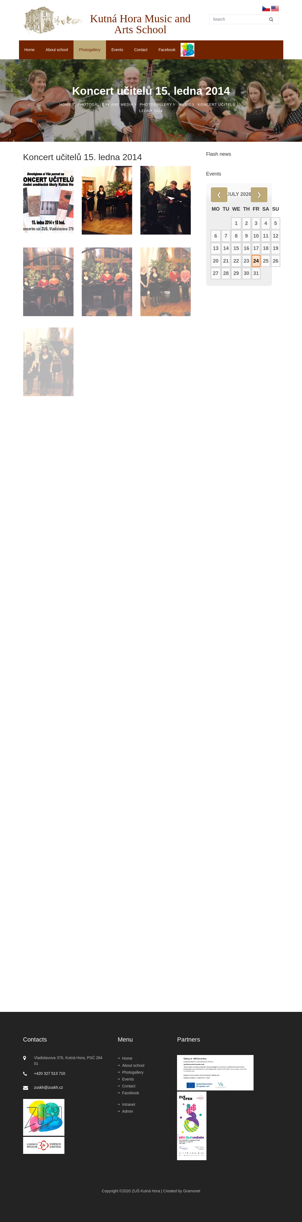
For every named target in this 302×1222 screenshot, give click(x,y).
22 (236, 261)
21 (226, 261)
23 (246, 261)
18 (265, 248)
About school (57, 50)
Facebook (167, 50)
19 (275, 248)
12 (275, 236)
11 (265, 236)
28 (226, 273)
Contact (140, 50)
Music (186, 104)
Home (30, 50)
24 (256, 261)
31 (256, 273)
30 (246, 273)
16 (246, 248)
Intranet (126, 1104)
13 (215, 248)
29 (236, 273)
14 (226, 248)
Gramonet (191, 1191)
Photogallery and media (107, 104)
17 (256, 248)
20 (215, 261)
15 (236, 248)
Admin (125, 1111)
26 (275, 261)
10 (256, 236)
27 (215, 273)
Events (117, 50)
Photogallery (89, 50)
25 (265, 261)
